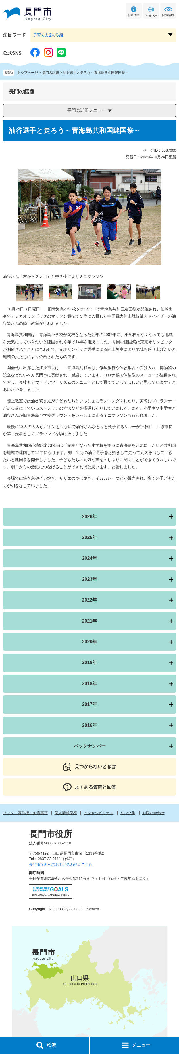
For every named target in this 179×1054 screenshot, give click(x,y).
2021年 (89, 621)
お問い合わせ (153, 813)
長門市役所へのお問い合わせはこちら (61, 864)
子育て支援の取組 (48, 35)
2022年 (89, 599)
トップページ (27, 73)
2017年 (89, 704)
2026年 (89, 516)
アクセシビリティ (98, 813)
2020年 (89, 641)
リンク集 (127, 813)
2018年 (89, 683)
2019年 (89, 662)
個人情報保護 (66, 813)
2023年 (89, 579)
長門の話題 (50, 73)
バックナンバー (90, 746)
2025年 (89, 537)
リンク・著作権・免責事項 (25, 813)
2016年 (89, 725)
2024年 (89, 558)
